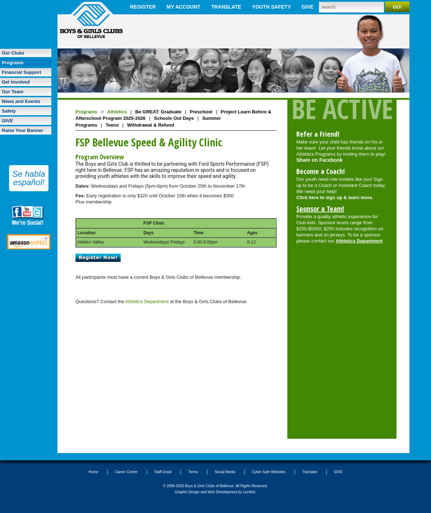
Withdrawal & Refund (150, 125)
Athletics (117, 111)
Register (143, 7)
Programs (13, 62)
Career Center (126, 472)
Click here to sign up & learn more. (335, 197)
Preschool (201, 111)
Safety (9, 111)
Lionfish (249, 492)
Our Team (12, 91)
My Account (183, 7)
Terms (193, 472)
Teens (112, 125)
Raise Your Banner (22, 130)
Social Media (225, 472)
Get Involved (16, 82)
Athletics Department (147, 301)
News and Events (21, 101)
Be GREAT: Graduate (158, 111)
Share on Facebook (319, 160)
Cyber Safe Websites (269, 472)
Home (93, 472)
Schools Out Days (174, 118)
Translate (226, 7)
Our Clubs (13, 53)
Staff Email (163, 472)
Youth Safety (271, 7)
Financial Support (21, 72)
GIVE (308, 7)
